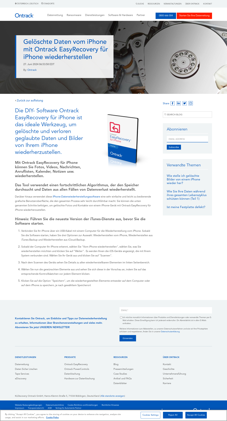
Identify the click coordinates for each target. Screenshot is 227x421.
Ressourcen (154, 4)
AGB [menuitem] (50, 408)
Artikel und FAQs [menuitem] (123, 379)
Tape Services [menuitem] (22, 374)
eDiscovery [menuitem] (20, 379)
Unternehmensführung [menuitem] (174, 374)
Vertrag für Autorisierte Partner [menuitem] (68, 408)
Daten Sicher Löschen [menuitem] (26, 369)
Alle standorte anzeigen (112, 396)
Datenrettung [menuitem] (22, 364)
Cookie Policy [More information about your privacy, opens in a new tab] (52, 418)
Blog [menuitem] (116, 364)
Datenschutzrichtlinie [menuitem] (55, 405)
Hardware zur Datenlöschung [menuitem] (79, 379)
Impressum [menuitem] (19, 408)
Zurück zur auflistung (29, 100)
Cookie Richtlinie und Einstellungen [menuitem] (83, 405)
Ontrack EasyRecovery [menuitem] (76, 364)
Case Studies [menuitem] (120, 374)
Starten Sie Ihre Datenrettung (194, 16)
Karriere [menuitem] (167, 383)
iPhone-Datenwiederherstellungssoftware (76, 197)
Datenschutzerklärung (170, 332)
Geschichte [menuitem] (168, 369)
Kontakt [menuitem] (167, 364)
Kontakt (207, 4)
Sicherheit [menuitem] (168, 379)
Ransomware (74, 15)
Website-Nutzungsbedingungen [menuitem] (28, 405)
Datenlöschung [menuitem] (72, 374)
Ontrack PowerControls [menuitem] (76, 369)
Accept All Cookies (196, 415)
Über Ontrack (192, 4)
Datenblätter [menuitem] (120, 383)
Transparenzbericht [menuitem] (36, 408)
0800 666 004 (166, 16)
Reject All (172, 415)
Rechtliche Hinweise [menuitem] (110, 405)
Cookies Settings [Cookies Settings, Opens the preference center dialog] (151, 415)
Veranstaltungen (172, 4)
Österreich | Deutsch (27, 4)
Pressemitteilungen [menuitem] (123, 369)
